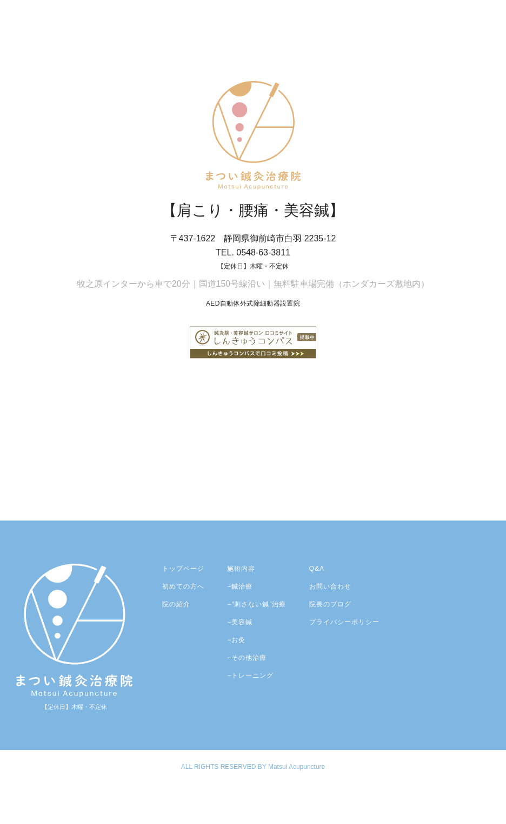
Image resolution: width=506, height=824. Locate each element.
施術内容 (241, 568)
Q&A (316, 568)
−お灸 (236, 640)
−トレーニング (250, 675)
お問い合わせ (330, 586)
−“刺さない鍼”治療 (256, 604)
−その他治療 (247, 657)
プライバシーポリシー (344, 622)
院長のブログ (330, 604)
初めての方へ (183, 586)
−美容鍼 (239, 622)
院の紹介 (176, 604)
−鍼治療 (239, 586)
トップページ (183, 568)
